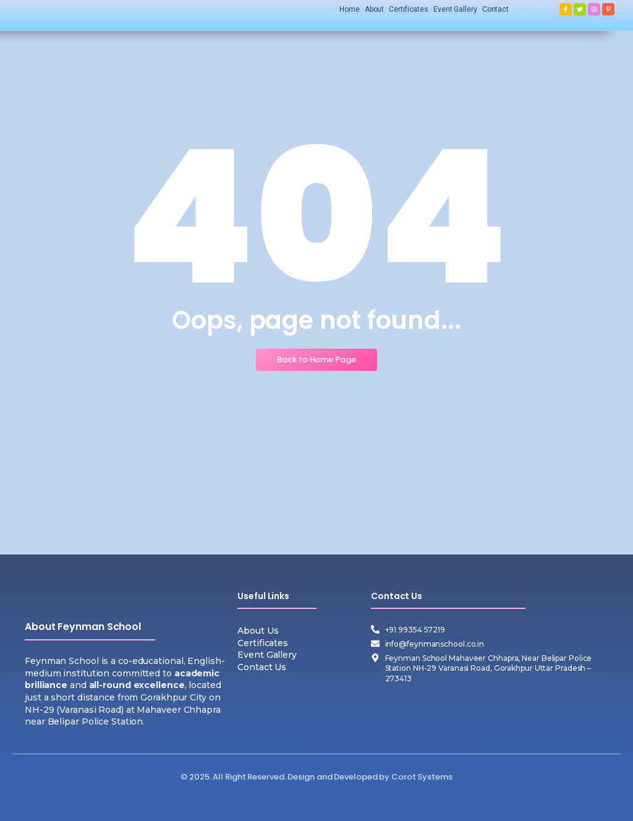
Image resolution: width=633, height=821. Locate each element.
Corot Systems (421, 777)
